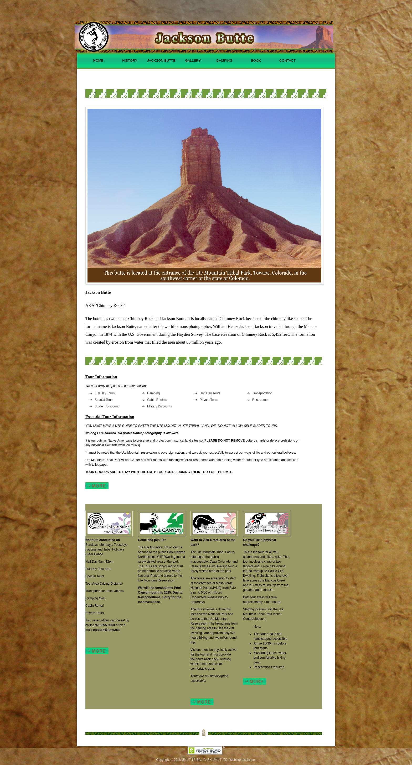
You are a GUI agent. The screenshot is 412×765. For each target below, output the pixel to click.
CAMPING (225, 60)
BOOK (256, 60)
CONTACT (287, 60)
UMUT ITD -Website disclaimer (234, 760)
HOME (98, 60)
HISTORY (129, 60)
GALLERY (193, 60)
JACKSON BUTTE (161, 60)
